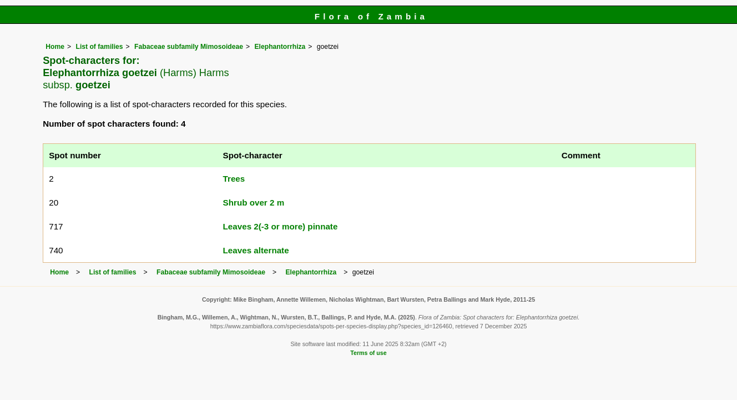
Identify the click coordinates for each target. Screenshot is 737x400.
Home (55, 47)
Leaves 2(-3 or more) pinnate (280, 226)
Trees (234, 178)
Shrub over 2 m (254, 202)
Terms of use (368, 352)
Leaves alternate (256, 250)
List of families (99, 47)
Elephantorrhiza (279, 47)
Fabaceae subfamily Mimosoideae (188, 47)
